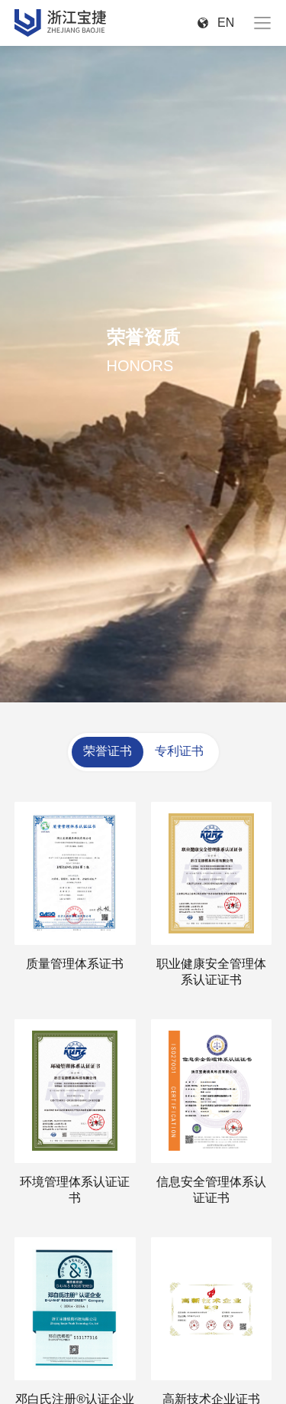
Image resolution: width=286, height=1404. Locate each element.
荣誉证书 (107, 750)
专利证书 (179, 750)
